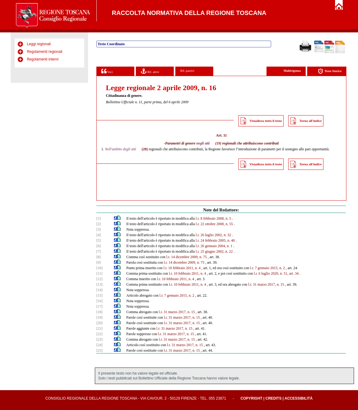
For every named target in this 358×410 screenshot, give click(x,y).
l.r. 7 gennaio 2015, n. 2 (267, 268)
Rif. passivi (187, 70)
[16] (99, 301)
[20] (99, 323)
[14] (99, 290)
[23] (99, 339)
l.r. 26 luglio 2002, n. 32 (213, 235)
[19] (99, 317)
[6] (98, 246)
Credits (273, 398)
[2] (98, 224)
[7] (98, 251)
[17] (99, 306)
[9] (98, 262)
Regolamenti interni (42, 59)
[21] (99, 328)
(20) (145, 149)
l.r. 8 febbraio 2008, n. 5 (213, 218)
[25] (99, 350)
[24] (99, 345)
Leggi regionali (39, 44)
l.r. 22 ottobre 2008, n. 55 (214, 224)
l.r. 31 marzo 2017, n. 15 (266, 284)
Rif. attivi (150, 71)
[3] (98, 229)
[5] (98, 240)
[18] (99, 312)
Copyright (251, 398)
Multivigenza (292, 70)
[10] (99, 268)
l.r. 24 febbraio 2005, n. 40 (215, 240)
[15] (99, 295)
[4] (98, 235)
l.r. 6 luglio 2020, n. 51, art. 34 (276, 273)
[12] (99, 279)
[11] (99, 273)
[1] (98, 218)
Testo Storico (329, 71)
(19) (218, 143)
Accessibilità (299, 398)
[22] (99, 334)
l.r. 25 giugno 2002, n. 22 (214, 251)
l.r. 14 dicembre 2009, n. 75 (186, 257)
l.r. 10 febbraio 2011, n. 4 (181, 268)
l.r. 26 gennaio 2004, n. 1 (214, 246)
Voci (107, 71)
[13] (99, 284)
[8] (98, 257)
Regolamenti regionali (44, 51)
